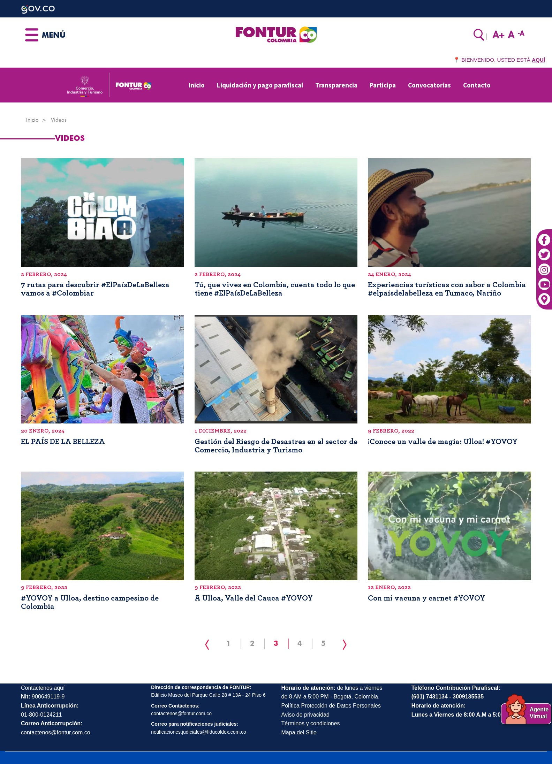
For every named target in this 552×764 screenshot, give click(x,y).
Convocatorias (429, 85)
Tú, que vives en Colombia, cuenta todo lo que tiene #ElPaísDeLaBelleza (275, 289)
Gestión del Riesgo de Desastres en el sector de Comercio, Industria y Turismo (276, 446)
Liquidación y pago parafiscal (260, 85)
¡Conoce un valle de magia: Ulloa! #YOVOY (442, 441)
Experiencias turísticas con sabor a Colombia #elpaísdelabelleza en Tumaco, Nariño (447, 289)
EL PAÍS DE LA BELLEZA (63, 441)
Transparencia (336, 85)
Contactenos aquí (43, 688)
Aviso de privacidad (305, 715)
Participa (383, 85)
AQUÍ (538, 60)
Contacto (477, 85)
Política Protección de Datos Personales (331, 706)
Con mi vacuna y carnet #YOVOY (426, 598)
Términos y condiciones (310, 723)
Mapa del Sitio (299, 732)
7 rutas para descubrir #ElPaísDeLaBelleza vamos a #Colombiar (95, 289)
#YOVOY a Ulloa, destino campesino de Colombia (90, 602)
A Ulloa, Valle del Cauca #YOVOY (254, 598)
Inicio (197, 85)
